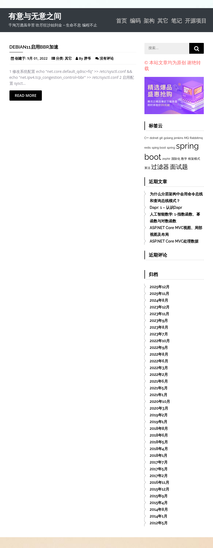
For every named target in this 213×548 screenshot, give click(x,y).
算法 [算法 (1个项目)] (147, 167)
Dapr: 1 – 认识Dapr (166, 207)
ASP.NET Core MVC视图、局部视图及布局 (176, 231)
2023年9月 (159, 320)
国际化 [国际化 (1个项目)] (175, 158)
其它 (162, 20)
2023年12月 (160, 307)
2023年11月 (160, 314)
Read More (26, 95)
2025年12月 (160, 287)
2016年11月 (160, 482)
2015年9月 (159, 496)
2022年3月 (159, 368)
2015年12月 (160, 489)
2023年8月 (159, 327)
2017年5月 (159, 469)
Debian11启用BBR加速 (33, 47)
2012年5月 (159, 523)
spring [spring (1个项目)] (171, 147)
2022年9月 (159, 347)
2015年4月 (159, 503)
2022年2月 (159, 374)
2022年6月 (159, 361)
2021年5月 (159, 388)
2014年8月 (159, 509)
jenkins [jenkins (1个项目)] (178, 137)
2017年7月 (159, 462)
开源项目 (196, 20)
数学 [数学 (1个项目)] (184, 158)
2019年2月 (159, 415)
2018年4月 (159, 449)
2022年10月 (160, 341)
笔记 (176, 20)
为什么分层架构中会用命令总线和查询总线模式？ (176, 197)
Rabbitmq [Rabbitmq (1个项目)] (196, 137)
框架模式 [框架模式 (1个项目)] (194, 158)
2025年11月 (160, 293)
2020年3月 (159, 408)
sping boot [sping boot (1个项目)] (159, 147)
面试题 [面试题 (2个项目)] (179, 166)
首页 (121, 20)
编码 (135, 20)
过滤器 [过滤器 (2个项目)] (160, 166)
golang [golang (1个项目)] (168, 137)
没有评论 (107, 58)
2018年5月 (159, 442)
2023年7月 (159, 334)
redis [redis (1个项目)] (147, 147)
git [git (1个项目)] (161, 137)
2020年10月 (160, 401)
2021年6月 (159, 381)
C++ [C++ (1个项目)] (146, 137)
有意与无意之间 (34, 16)
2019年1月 (159, 422)
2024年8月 (159, 300)
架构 (149, 20)
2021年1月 (158, 395)
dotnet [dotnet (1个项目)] (154, 137)
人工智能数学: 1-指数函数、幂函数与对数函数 (175, 217)
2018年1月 (159, 455)
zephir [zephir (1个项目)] (166, 158)
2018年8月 (159, 428)
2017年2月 (159, 476)
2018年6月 (159, 435)
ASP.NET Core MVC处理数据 (174, 241)
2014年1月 (158, 516)
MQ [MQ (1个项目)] (186, 137)
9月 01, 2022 (37, 58)
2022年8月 (159, 354)
